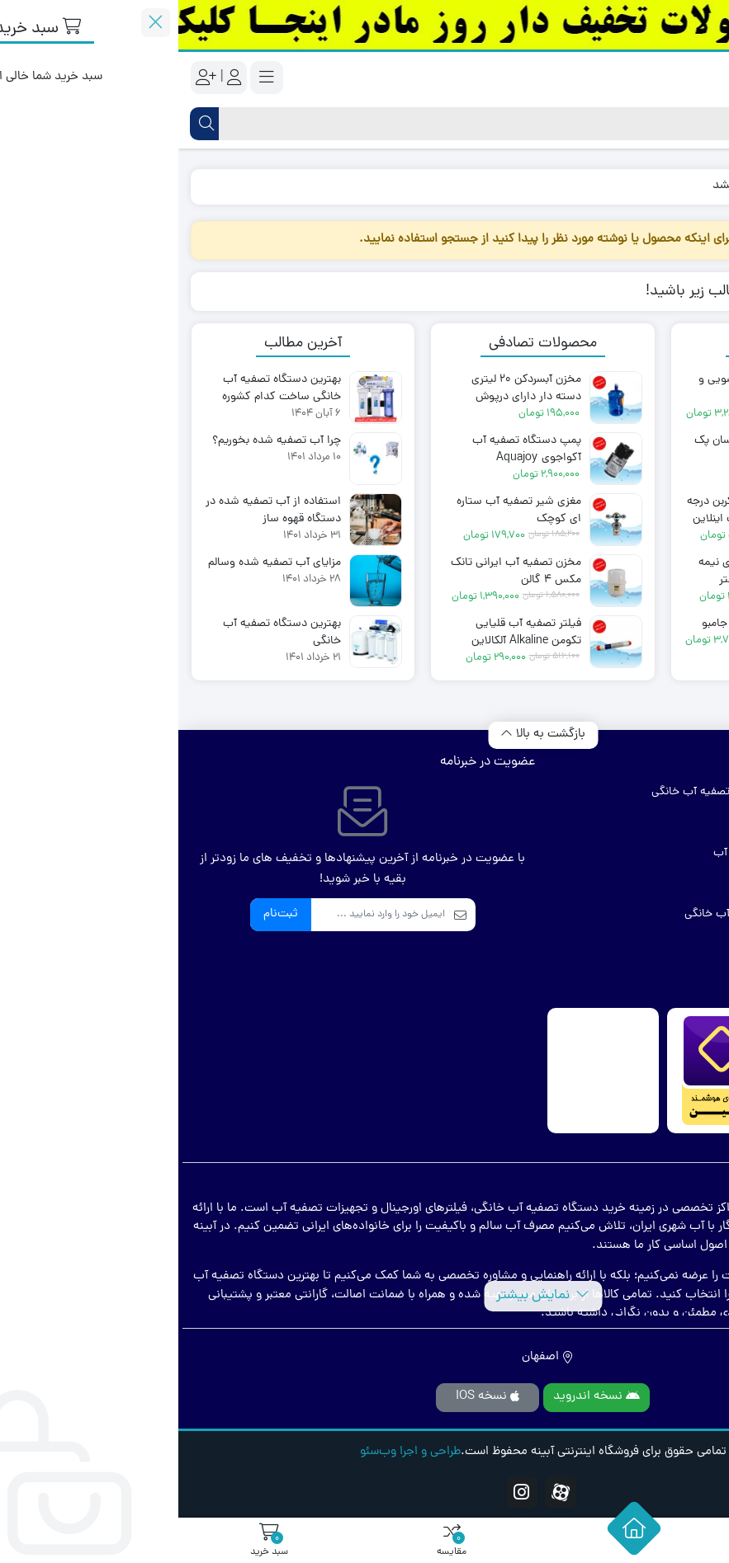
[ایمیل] (200, 914)
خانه (697, 186)
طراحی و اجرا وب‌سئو (232, 1452)
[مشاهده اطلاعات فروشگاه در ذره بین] (545, 1070)
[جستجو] (378, 123)
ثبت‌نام (102, 914)
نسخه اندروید (418, 1396)
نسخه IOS (309, 1396)
